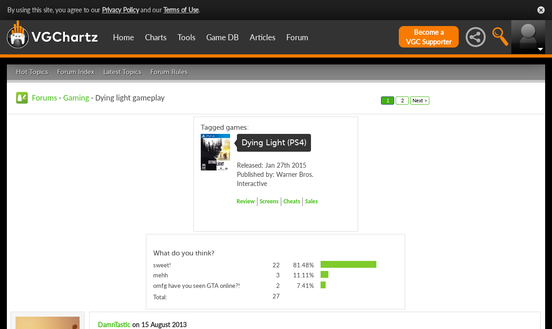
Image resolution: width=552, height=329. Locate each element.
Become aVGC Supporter (428, 37)
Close (541, 10)
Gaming (76, 98)
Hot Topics (32, 72)
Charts (155, 37)
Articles (262, 37)
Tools (186, 37)
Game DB (222, 37)
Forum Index (75, 72)
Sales (311, 201)
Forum (297, 37)
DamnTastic (114, 325)
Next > (420, 100)
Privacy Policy (120, 10)
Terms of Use (180, 10)
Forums (44, 98)
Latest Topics (122, 72)
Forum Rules (169, 72)
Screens (269, 201)
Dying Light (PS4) (273, 143)
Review (246, 201)
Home (123, 37)
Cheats (292, 201)
